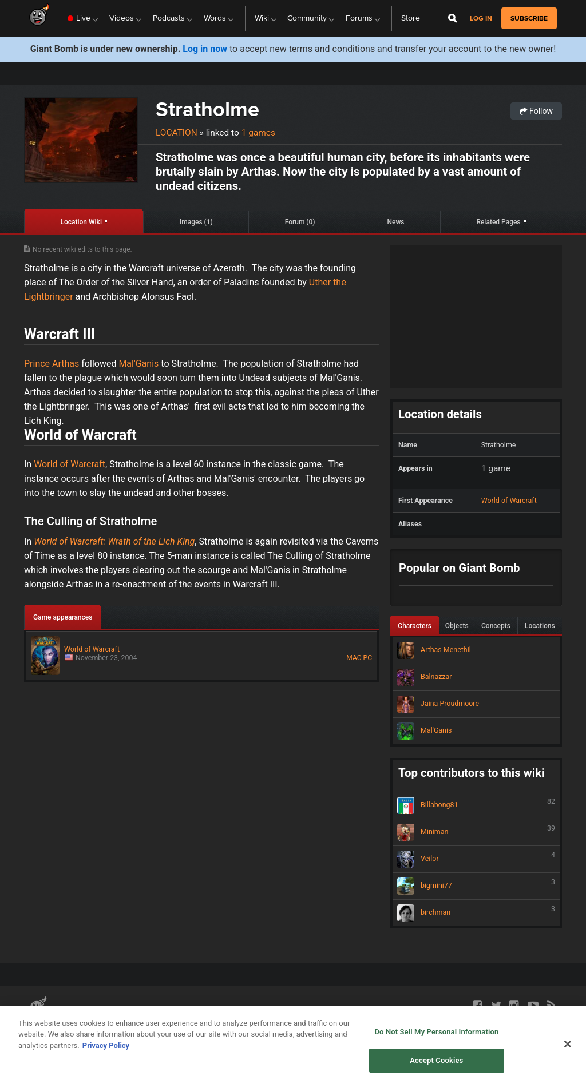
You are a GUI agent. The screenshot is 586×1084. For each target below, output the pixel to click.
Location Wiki (81, 222)
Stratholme (207, 109)
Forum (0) (300, 222)
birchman (476, 913)
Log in (481, 18)
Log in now (205, 48)
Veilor (476, 859)
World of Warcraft (69, 464)
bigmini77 (476, 886)
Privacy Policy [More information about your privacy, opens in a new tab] (105, 1045)
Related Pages (498, 222)
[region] (293, 1045)
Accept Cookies (436, 1060)
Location (176, 133)
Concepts (495, 626)
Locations (540, 626)
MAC (353, 658)
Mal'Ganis (138, 363)
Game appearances (62, 617)
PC (367, 658)
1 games (258, 133)
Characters (414, 626)
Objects (457, 626)
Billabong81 (476, 805)
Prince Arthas (51, 363)
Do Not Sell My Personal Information (436, 1031)
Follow (536, 111)
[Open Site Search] (453, 18)
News (395, 222)
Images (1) (196, 222)
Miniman (476, 832)
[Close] (567, 1044)
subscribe (529, 18)
